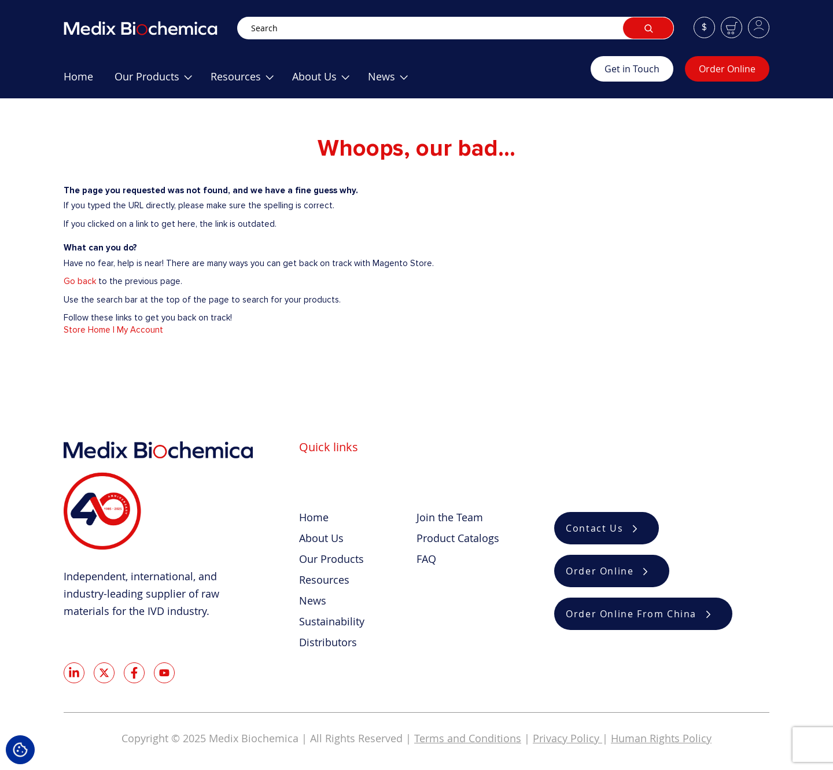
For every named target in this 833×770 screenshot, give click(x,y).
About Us (321, 538)
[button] (704, 27)
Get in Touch (632, 68)
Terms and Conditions (467, 738)
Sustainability (331, 621)
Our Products (331, 559)
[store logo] (150, 28)
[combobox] (455, 28)
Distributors (328, 642)
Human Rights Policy (661, 738)
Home (314, 517)
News (312, 600)
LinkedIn (74, 672)
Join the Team (450, 517)
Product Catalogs (458, 538)
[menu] (327, 81)
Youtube (164, 672)
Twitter (104, 672)
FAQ (426, 559)
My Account (140, 330)
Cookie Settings (20, 749)
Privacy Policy (567, 738)
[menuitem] (78, 81)
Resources (324, 580)
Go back (80, 281)
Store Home (87, 330)
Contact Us (594, 528)
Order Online (727, 68)
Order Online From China (631, 613)
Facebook (134, 672)
